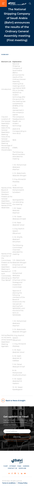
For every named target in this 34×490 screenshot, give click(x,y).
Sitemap (13, 466)
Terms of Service (20, 441)
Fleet (6, 466)
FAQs (19, 466)
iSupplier (22, 468)
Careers (26, 466)
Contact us (12, 468)
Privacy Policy (10, 441)
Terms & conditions (9, 483)
